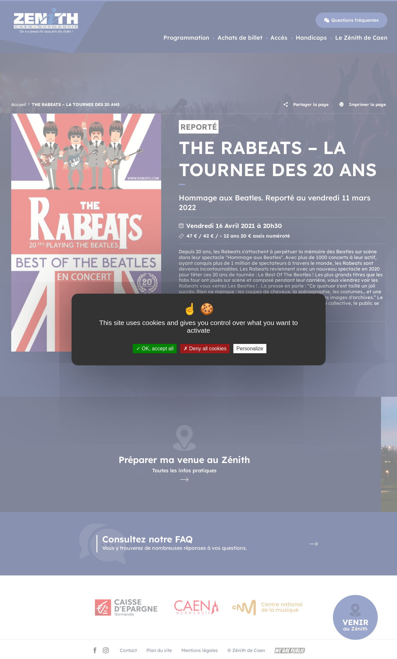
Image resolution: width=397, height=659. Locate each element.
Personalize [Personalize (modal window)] (249, 348)
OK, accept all (155, 348)
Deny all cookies (205, 348)
